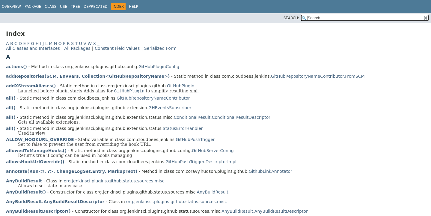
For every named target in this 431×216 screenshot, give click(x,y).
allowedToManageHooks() (36, 150)
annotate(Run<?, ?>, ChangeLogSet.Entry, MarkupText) (71, 171)
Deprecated (96, 6)
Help (133, 6)
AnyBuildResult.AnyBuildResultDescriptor (55, 201)
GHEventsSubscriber (169, 107)
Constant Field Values (117, 48)
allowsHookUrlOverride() (35, 161)
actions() (16, 66)
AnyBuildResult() (26, 192)
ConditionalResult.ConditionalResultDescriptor (222, 117)
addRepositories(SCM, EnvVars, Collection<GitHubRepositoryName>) (88, 76)
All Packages (77, 48)
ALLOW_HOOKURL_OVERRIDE (40, 139)
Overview (11, 6)
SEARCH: (291, 18)
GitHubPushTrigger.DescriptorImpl (200, 161)
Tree (75, 6)
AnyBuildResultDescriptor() (38, 211)
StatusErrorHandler (183, 128)
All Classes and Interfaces (33, 48)
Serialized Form (160, 48)
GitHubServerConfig (212, 150)
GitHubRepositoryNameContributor (153, 98)
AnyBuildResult (24, 180)
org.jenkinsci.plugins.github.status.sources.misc (114, 180)
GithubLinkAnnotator (270, 171)
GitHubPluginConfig (158, 66)
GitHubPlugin (180, 85)
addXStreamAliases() (31, 85)
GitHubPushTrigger (195, 139)
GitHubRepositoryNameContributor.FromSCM (318, 76)
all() (11, 98)
